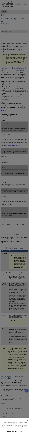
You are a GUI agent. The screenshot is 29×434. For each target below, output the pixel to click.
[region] (14, 426)
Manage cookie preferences (14, 431)
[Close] (27, 420)
